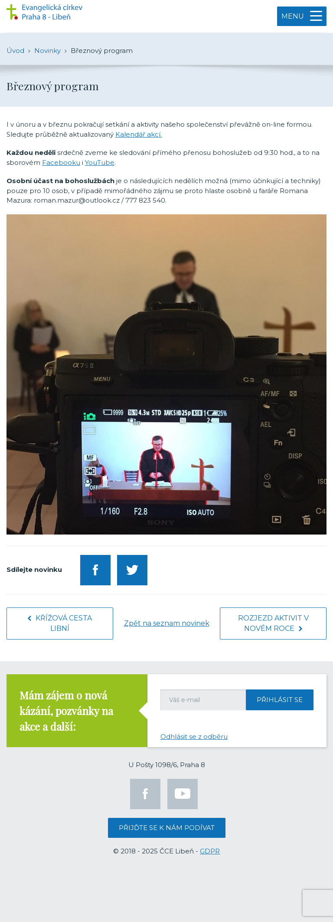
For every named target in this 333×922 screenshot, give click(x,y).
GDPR (210, 851)
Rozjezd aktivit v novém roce (273, 623)
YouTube (99, 162)
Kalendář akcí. (138, 134)
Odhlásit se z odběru (194, 736)
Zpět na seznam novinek (166, 623)
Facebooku (61, 162)
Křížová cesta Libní (60, 623)
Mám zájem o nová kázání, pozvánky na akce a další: (66, 710)
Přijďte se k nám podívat (167, 828)
